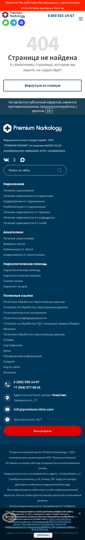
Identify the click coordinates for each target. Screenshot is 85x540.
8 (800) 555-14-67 (26, 382)
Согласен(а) (43, 535)
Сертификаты (12, 345)
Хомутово (59, 395)
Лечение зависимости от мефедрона (29, 217)
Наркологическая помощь (21, 270)
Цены (7, 351)
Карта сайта (11, 367)
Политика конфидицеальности (25, 318)
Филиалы (9, 372)
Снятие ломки (13, 281)
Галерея (9, 361)
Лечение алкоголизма (18, 238)
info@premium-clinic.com (33, 409)
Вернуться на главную (43, 85)
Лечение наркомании (18, 190)
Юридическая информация (22, 356)
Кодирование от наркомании (24, 201)
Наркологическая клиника (22, 275)
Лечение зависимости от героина (26, 212)
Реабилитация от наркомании (24, 207)
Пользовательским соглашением (38, 524)
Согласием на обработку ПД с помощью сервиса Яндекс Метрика (51, 528)
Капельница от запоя (18, 249)
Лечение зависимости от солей (25, 223)
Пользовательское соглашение (24, 313)
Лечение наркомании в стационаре (28, 196)
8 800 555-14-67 (61, 15)
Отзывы (8, 340)
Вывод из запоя (14, 244)
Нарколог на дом (15, 286)
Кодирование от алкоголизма (24, 255)
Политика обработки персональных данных (34, 302)
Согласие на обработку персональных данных (35, 307)
